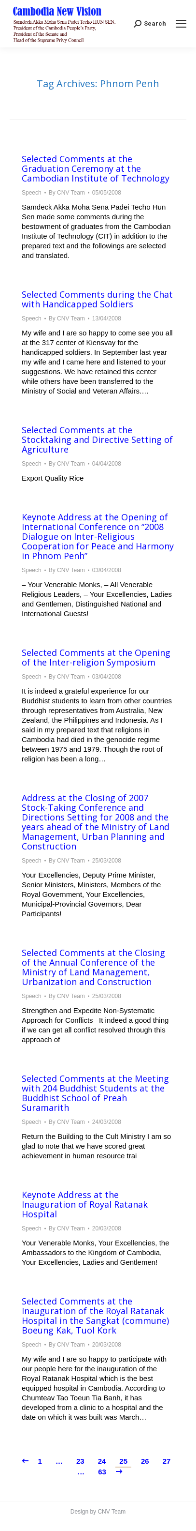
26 (145, 1461)
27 (167, 1461)
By (67, 192)
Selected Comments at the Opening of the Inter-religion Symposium (96, 657)
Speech (32, 192)
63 (102, 1472)
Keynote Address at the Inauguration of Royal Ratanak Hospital (85, 1204)
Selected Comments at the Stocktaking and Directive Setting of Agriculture (97, 439)
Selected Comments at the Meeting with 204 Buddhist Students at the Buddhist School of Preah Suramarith (95, 1093)
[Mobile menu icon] (181, 23)
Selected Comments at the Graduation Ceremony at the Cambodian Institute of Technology (95, 168)
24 (102, 1461)
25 (123, 1461)
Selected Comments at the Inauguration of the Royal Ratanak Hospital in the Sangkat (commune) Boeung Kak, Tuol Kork (95, 1315)
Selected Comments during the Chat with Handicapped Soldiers (97, 299)
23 (80, 1461)
